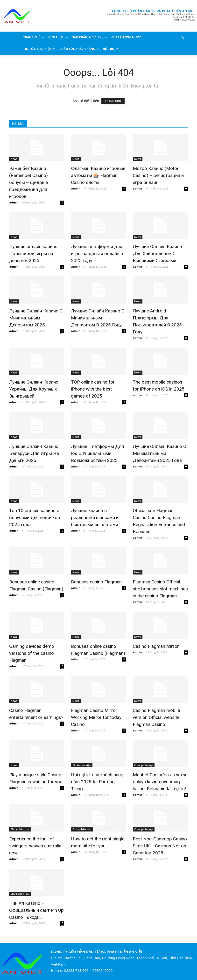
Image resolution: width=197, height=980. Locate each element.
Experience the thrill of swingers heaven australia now (35, 846)
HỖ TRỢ (110, 49)
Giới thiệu (58, 37)
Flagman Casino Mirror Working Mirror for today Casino (96, 717)
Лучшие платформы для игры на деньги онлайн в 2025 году (97, 253)
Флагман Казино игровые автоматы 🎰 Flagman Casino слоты (98, 175)
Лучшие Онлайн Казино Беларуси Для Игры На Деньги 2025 (34, 453)
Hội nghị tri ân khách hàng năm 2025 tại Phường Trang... (97, 781)
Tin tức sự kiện (81, 765)
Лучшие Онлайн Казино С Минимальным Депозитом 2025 (36, 318)
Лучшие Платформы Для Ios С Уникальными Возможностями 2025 (97, 453)
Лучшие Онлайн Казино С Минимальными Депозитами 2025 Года (159, 453)
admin (14, 202)
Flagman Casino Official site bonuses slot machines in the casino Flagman (160, 589)
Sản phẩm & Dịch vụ (89, 37)
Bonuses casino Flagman (96, 582)
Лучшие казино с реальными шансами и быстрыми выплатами (95, 517)
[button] (182, 37)
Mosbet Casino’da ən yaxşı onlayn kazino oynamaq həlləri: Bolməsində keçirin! (159, 781)
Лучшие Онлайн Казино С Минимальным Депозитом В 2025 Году (97, 318)
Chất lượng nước (126, 37)
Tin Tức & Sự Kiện (39, 49)
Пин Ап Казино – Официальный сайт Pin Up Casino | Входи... (36, 910)
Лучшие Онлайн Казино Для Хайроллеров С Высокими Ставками (157, 253)
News (14, 159)
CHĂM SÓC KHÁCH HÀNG (79, 49)
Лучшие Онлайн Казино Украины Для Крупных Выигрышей (33, 389)
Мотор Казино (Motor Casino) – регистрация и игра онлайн (158, 175)
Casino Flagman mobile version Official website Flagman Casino (156, 717)
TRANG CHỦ (33, 37)
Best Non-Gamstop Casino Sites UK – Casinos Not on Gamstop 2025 (160, 846)
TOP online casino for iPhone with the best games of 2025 (93, 389)
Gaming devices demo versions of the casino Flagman (31, 653)
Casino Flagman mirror (156, 646)
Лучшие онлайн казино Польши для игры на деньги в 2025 (33, 253)
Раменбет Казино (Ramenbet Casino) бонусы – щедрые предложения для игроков (28, 182)
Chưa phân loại (143, 765)
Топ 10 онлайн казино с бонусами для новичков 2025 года (34, 517)
